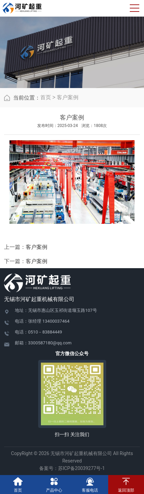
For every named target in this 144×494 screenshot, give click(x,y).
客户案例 (67, 97)
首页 (45, 97)
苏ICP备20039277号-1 (84, 468)
